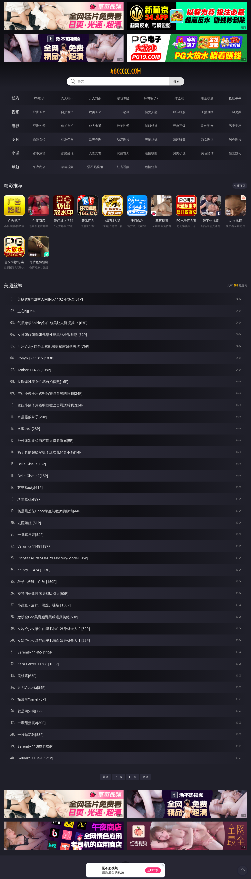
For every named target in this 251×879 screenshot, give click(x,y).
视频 (15, 112)
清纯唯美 (179, 139)
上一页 (119, 777)
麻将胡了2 (151, 98)
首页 (105, 777)
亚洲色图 (67, 139)
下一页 (132, 777)
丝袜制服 (179, 112)
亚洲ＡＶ (39, 112)
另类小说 (179, 153)
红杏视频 (123, 167)
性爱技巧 (235, 153)
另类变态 (235, 126)
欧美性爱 (123, 126)
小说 (15, 153)
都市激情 (39, 153)
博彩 (15, 98)
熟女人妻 (151, 112)
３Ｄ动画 (123, 112)
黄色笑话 (207, 153)
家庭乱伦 (67, 153)
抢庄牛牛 (235, 98)
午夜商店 (39, 167)
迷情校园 (151, 153)
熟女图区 (207, 139)
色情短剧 (151, 167)
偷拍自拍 (67, 126)
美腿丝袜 (151, 139)
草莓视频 (67, 167)
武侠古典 (123, 153)
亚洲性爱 (39, 126)
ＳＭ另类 (235, 112)
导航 (15, 166)
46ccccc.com (125, 71)
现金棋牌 (207, 98)
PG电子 (39, 98)
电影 (15, 125)
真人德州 (67, 98)
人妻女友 (95, 153)
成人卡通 (95, 126)
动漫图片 (123, 139)
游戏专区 (123, 98)
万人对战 (95, 98)
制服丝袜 (151, 126)
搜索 (176, 81)
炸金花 (179, 98)
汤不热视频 (95, 167)
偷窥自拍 (39, 139)
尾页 (145, 777)
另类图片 (235, 139)
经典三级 (179, 126)
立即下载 (152, 870)
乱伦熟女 (207, 126)
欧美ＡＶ (95, 112)
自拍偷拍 (67, 112)
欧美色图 (95, 139)
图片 (15, 139)
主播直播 (207, 112)
